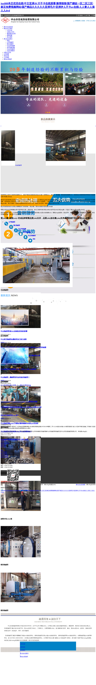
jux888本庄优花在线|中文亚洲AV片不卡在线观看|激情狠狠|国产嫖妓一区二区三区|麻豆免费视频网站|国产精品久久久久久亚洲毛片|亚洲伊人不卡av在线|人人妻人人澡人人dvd (48, 7)
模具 (8, 40)
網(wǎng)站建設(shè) (50, 484)
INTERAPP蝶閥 (46, 426)
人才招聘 (6, 57)
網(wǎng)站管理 (90, 484)
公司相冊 (6, 54)
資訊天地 (6, 55)
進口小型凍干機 (77, 426)
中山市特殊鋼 (11, 45)
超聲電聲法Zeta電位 (25, 428)
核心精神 (9, 37)
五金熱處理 (42, 165)
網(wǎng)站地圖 (80, 484)
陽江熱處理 (10, 44)
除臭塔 (17, 428)
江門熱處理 (10, 42)
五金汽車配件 (11, 50)
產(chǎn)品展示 (8, 38)
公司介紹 (9, 30)
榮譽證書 (9, 35)
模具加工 (14, 426)
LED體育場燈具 (68, 426)
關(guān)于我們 (8, 28)
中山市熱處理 (11, 49)
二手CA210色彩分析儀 (57, 426)
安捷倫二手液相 (86, 426)
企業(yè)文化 (10, 32)
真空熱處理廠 (11, 47)
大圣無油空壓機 (21, 426)
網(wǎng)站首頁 (8, 26)
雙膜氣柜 (3, 426)
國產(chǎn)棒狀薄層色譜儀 (33, 426)
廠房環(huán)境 (11, 33)
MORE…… (4, 342)
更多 (34, 239)
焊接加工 (8, 426)
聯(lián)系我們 (8, 59)
